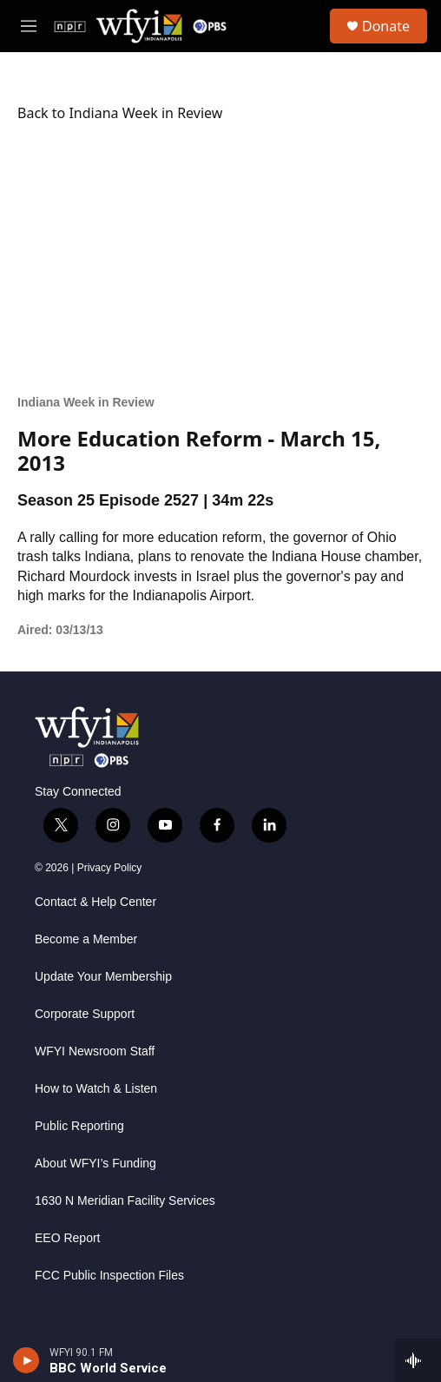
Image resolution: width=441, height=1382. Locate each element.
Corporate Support (85, 1014)
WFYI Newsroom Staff (95, 1051)
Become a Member (86, 939)
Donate (386, 26)
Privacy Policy (109, 868)
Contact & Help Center (95, 902)
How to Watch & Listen (96, 1088)
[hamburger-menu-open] (28, 26)
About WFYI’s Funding (95, 1163)
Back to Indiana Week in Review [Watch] (119, 113)
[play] (26, 1360)
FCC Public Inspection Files (109, 1275)
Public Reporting (79, 1126)
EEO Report (67, 1238)
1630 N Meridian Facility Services (125, 1200)
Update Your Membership (103, 976)
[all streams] (418, 1360)
